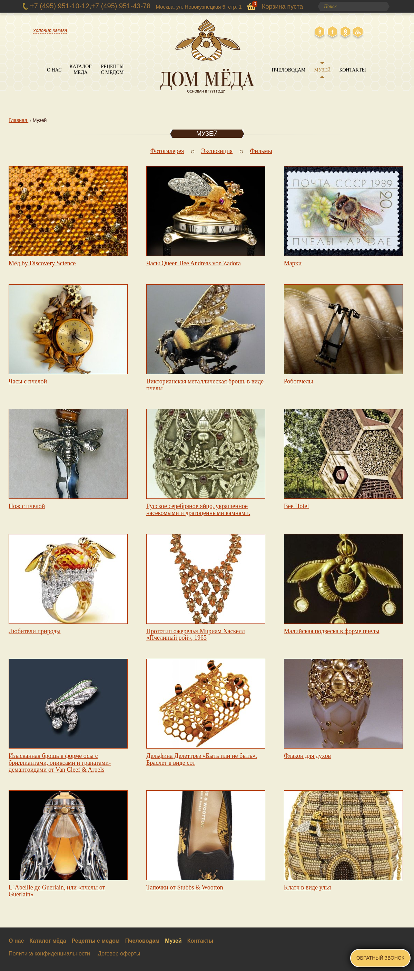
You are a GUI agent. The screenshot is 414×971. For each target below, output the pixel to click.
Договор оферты (119, 953)
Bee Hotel (296, 506)
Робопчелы (298, 381)
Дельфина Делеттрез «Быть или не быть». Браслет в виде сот (201, 759)
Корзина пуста (282, 6)
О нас (54, 70)
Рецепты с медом (112, 69)
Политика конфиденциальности (49, 953)
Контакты (352, 70)
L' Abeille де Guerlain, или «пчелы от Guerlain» (57, 891)
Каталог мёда (81, 69)
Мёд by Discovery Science (42, 263)
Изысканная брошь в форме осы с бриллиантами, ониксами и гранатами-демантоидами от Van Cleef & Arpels (60, 762)
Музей (322, 70)
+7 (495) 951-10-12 (59, 6)
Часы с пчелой (28, 381)
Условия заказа (50, 30)
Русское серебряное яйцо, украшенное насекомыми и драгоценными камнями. (198, 509)
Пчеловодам (288, 70)
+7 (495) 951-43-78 (120, 6)
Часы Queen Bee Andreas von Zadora (193, 263)
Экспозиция (217, 150)
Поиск (382, 6)
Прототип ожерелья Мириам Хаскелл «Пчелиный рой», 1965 (195, 634)
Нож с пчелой (27, 506)
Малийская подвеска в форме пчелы (331, 631)
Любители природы (34, 631)
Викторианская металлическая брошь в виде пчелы (205, 385)
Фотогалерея (167, 150)
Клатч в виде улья (307, 887)
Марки (293, 263)
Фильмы (261, 150)
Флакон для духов (307, 755)
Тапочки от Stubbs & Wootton (184, 887)
